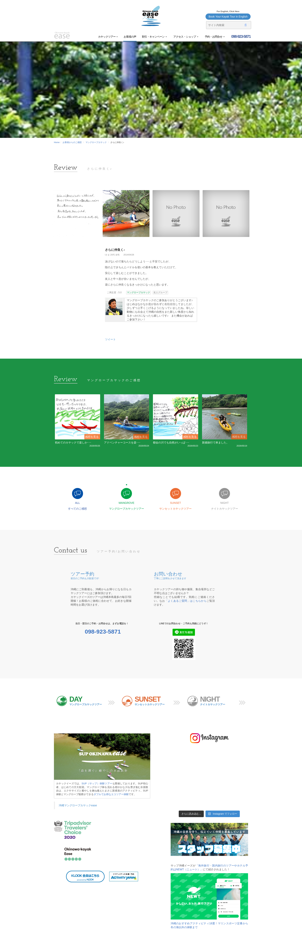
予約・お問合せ (214, 36)
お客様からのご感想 (72, 142)
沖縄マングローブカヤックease (78, 805)
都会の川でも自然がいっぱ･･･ (171, 442)
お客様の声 (130, 36)
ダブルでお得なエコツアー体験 (111, 794)
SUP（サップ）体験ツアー (97, 783)
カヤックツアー (108, 36)
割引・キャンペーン (154, 36)
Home (57, 142)
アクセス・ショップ (185, 36)
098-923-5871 (241, 36)
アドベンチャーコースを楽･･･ (122, 442)
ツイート (110, 339)
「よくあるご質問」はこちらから (186, 600)
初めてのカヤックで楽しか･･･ (73, 442)
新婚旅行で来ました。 (215, 442)
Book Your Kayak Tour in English (228, 16)
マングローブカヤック (96, 142)
